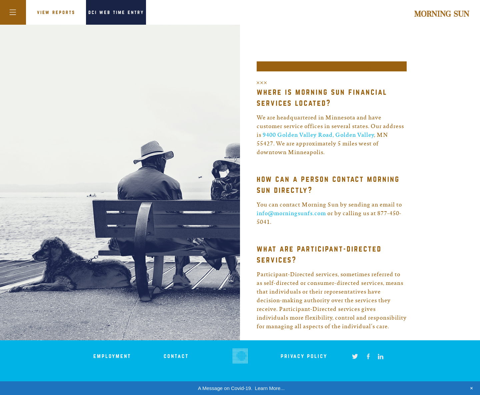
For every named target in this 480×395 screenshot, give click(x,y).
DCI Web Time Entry (116, 12)
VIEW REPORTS (56, 12)
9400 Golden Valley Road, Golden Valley (318, 135)
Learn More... (270, 388)
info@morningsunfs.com (291, 214)
